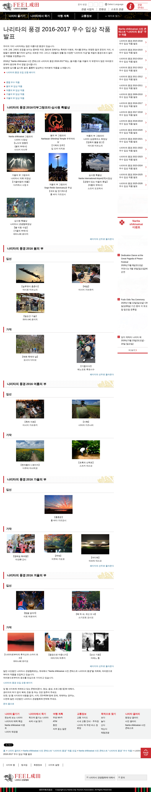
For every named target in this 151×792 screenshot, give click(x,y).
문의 (123, 777)
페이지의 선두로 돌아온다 (102, 239)
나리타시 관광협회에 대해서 (102, 777)
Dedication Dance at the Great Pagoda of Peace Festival (132, 258)
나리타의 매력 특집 (13, 721)
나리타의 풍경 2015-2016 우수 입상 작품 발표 (131, 42)
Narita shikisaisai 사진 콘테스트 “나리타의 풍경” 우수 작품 (132, 32)
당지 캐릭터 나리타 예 (131, 337)
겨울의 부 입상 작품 (15, 98)
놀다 (103, 721)
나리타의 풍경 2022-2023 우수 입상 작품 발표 (131, 158)
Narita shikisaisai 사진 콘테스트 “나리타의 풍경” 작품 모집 (49, 751)
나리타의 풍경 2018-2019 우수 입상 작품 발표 (131, 122)
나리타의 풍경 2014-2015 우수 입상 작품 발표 (131, 51)
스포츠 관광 (117, 9)
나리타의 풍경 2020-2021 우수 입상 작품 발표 (131, 140)
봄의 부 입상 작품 (14, 86)
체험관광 (105, 732)
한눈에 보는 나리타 (13, 717)
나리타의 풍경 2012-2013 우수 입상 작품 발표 (131, 69)
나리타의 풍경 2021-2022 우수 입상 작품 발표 (131, 149)
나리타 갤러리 (14, 751)
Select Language (115, 4)
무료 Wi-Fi (58, 717)
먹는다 (104, 729)
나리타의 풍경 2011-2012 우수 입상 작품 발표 (131, 78)
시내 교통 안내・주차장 (88, 721)
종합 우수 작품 (13, 82)
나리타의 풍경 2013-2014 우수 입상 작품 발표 (131, 60)
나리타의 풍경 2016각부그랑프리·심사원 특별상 (38, 107)
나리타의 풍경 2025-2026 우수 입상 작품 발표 (131, 185)
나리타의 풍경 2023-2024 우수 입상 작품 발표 (131, 167)
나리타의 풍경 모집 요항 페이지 (20, 72)
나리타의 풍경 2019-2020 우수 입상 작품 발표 (131, 131)
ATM (55, 721)
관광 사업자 (87, 9)
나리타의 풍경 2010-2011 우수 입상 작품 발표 (131, 87)
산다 (103, 725)
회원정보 (35, 765)
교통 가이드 (82, 717)
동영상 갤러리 (131, 717)
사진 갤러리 (130, 721)
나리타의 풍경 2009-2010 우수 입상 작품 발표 (131, 95)
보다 (103, 717)
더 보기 (132, 350)
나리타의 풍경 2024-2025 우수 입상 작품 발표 (131, 176)
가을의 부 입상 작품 (15, 94)
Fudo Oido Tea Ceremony (133, 299)
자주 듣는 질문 (60, 729)
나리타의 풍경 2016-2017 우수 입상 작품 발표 (131, 104)
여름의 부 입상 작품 (15, 90)
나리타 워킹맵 (11, 732)
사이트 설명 (49, 765)
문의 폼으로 (8, 704)
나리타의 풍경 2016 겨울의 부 (26, 575)
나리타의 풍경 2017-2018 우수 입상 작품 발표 (131, 113)
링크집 (22, 765)
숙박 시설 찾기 (35, 721)
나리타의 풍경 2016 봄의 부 (25, 248)
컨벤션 (102, 9)
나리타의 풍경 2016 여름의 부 (26, 384)
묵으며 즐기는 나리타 (39, 717)
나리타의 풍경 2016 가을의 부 (26, 479)
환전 (55, 725)
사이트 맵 (10, 765)
